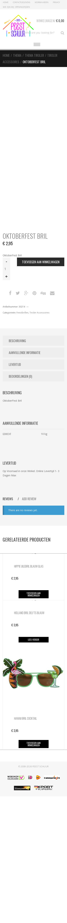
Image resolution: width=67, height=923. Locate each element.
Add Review (29, 498)
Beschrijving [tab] (17, 340)
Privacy (56, 2)
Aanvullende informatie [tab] (24, 352)
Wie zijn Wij (8, 7)
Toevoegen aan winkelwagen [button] (33, 594)
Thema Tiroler (34, 55)
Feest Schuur (41, 766)
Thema (17, 55)
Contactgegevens (21, 2)
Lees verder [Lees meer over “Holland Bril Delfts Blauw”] (33, 639)
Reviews (8, 498)
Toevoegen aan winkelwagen (40, 262)
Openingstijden (22, 7)
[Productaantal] (6, 269)
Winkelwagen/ (50, 20)
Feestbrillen (22, 312)
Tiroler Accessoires (39, 312)
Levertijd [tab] (15, 364)
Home (5, 2)
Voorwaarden (41, 2)
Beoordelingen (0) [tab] (20, 376)
